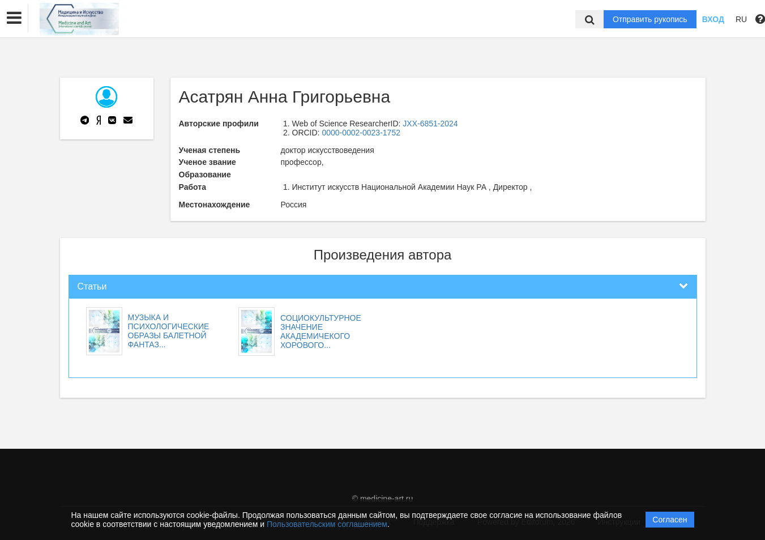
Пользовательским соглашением (327, 524)
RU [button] (741, 19)
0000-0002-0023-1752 (361, 132)
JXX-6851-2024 (430, 123)
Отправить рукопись (650, 19)
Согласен (669, 519)
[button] (14, 18)
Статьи (92, 286)
